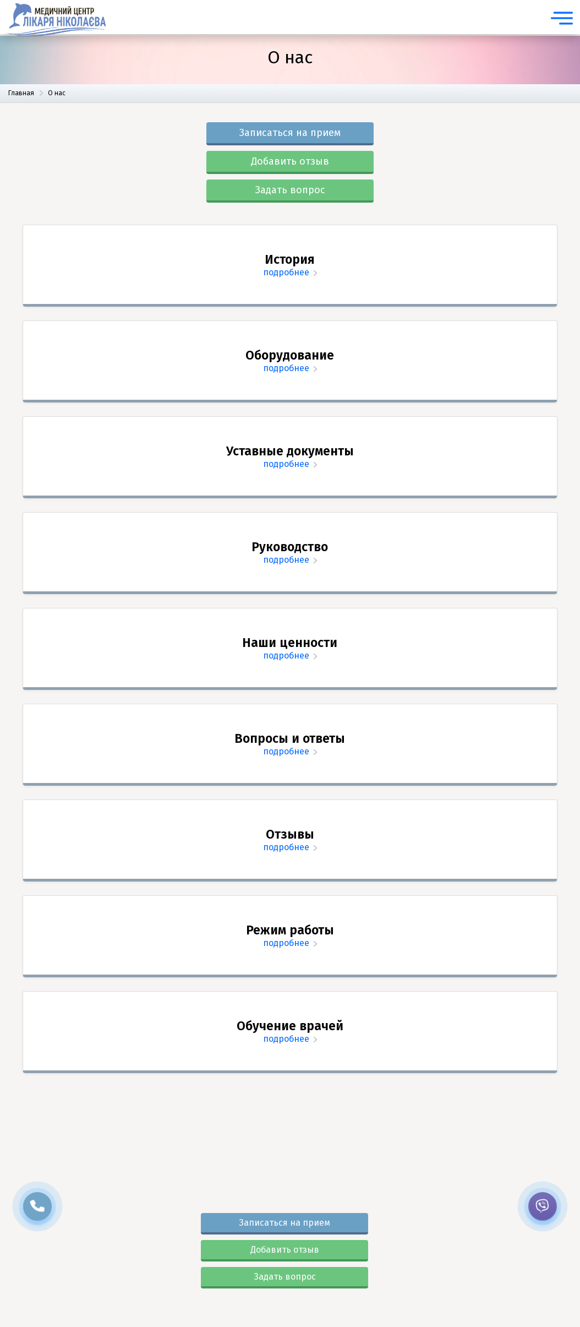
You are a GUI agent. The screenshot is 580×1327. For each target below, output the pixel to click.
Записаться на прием (290, 133)
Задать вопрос (290, 190)
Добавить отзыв (290, 161)
